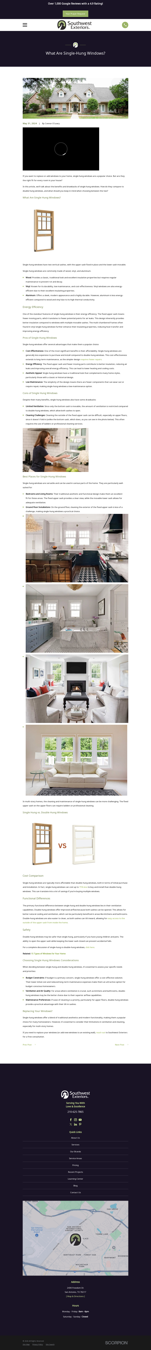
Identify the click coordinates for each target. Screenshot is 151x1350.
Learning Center (75, 1178)
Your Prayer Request (75, 13)
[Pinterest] (80, 1124)
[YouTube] (80, 1119)
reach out (100, 1032)
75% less (83, 887)
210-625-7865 (75, 1111)
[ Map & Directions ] (75, 1296)
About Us (75, 1137)
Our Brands (75, 1151)
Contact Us (75, 1192)
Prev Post (29, 1045)
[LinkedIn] (75, 1124)
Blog (75, 1185)
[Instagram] (75, 1119)
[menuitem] (26, 1344)
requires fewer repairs (91, 359)
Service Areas (75, 1158)
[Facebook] (70, 1119)
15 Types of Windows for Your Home (48, 953)
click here (90, 947)
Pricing (75, 1165)
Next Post (121, 1045)
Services (75, 1144)
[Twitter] (70, 1124)
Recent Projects (75, 1172)
